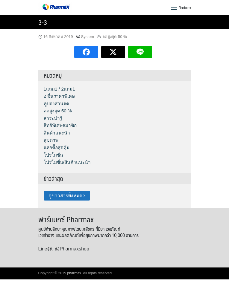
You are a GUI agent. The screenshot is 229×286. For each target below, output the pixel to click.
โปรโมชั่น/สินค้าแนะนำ (67, 162)
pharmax (74, 273)
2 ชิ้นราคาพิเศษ (59, 96)
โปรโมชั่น (53, 154)
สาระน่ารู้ (53, 118)
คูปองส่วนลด (56, 103)
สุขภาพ (51, 140)
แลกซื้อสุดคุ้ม (56, 147)
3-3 (42, 21)
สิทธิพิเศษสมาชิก (60, 125)
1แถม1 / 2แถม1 (59, 88)
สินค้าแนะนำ (57, 132)
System (87, 36)
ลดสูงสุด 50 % (114, 36)
